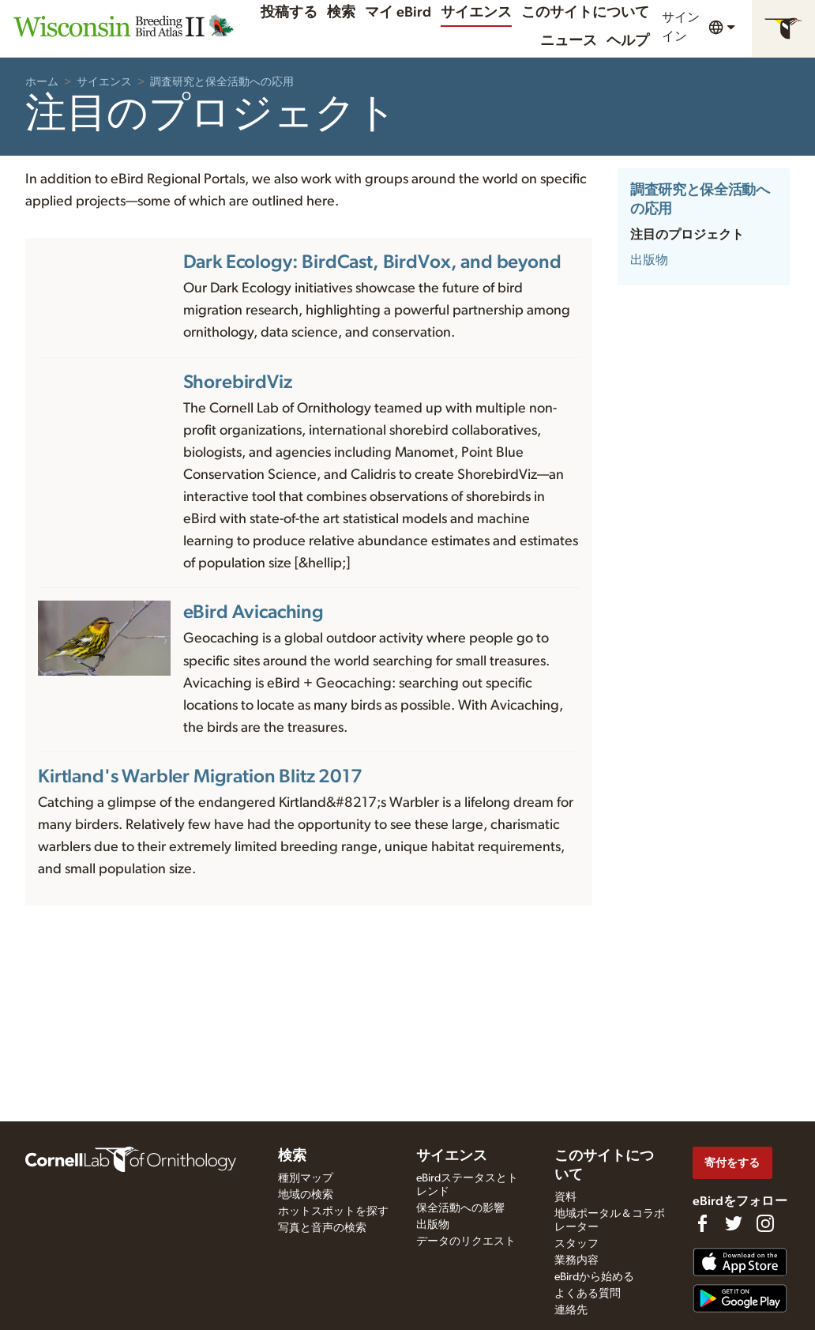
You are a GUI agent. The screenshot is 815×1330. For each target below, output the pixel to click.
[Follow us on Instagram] (765, 1223)
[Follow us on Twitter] (733, 1223)
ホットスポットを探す (333, 1211)
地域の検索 (305, 1194)
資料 (565, 1197)
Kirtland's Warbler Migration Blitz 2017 (200, 776)
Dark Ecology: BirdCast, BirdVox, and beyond (372, 262)
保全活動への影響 (460, 1208)
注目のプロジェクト (687, 234)
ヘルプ (628, 41)
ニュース (568, 41)
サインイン (681, 27)
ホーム (41, 82)
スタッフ (576, 1243)
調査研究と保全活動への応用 (222, 82)
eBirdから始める (594, 1277)
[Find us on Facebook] (702, 1223)
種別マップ (305, 1178)
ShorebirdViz (237, 382)
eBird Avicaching (253, 612)
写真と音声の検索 (322, 1228)
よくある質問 (587, 1293)
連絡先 (571, 1310)
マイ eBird (398, 13)
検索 (341, 13)
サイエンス (476, 13)
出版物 (649, 260)
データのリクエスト (466, 1241)
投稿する (289, 13)
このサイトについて (585, 13)
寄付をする (732, 1163)
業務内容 (576, 1260)
